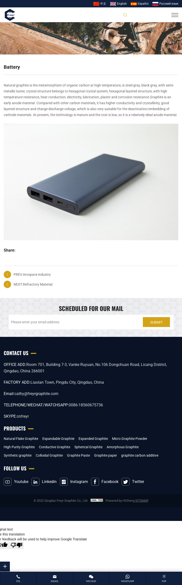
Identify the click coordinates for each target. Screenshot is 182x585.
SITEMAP (142, 500)
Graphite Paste (78, 455)
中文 (103, 3)
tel (18, 581)
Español (143, 3)
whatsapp (127, 581)
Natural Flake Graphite (21, 439)
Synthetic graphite (18, 455)
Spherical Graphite (88, 447)
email (55, 581)
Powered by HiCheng (120, 500)
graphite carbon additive (139, 455)
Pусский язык (168, 3)
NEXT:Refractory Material (33, 284)
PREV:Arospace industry (32, 274)
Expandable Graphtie (58, 439)
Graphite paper (105, 455)
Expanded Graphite (93, 439)
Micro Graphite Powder (129, 439)
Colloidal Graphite (49, 455)
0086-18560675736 (86, 405)
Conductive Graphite (54, 447)
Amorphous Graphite (123, 447)
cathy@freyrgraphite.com (36, 393)
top (164, 581)
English (122, 3)
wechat (91, 581)
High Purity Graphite (19, 447)
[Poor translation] (16, 545)
